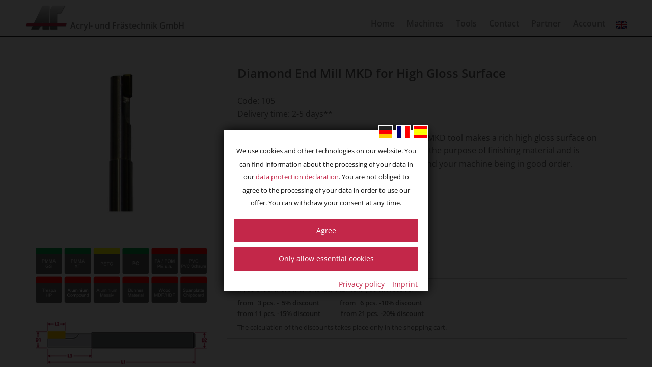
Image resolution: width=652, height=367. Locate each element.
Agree (326, 230)
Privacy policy (362, 284)
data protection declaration (297, 176)
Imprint (405, 284)
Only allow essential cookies (326, 259)
